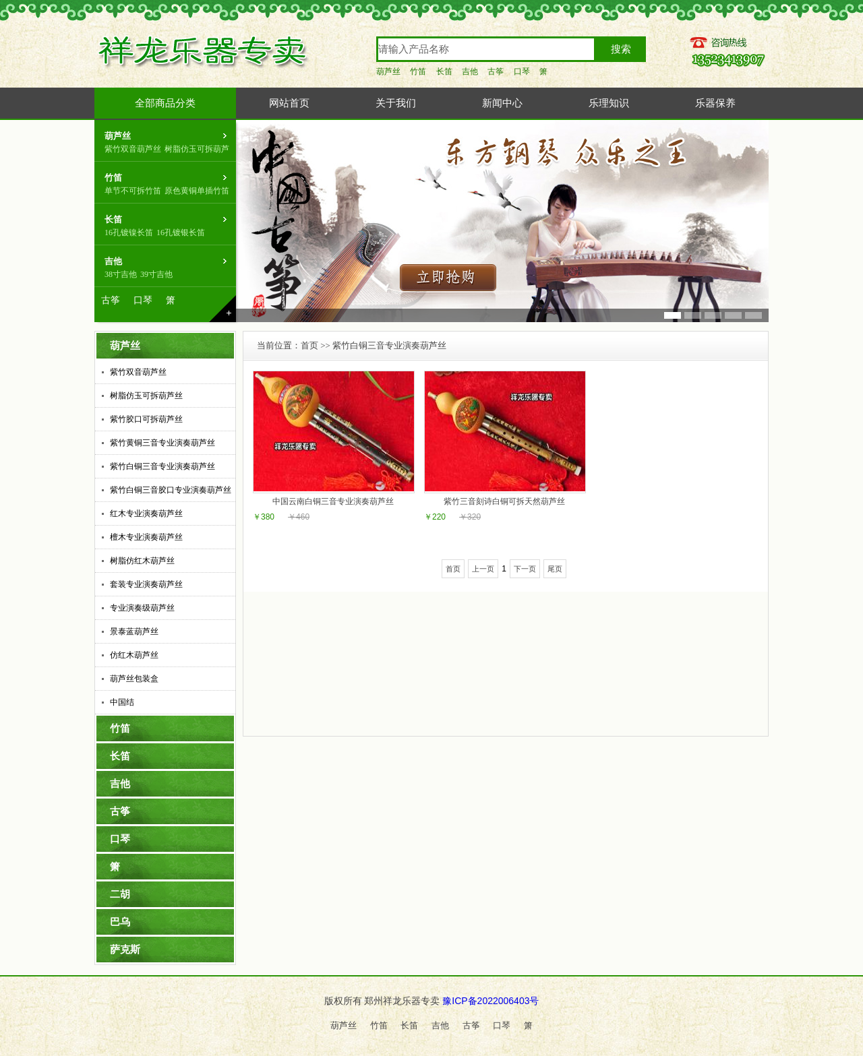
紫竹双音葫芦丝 (133, 149)
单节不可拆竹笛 (133, 190)
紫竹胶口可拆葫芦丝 (146, 419)
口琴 (522, 71)
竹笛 (418, 71)
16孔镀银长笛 (180, 232)
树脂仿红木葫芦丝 (142, 560)
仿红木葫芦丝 (134, 655)
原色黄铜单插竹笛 (197, 190)
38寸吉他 (121, 274)
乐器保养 (715, 103)
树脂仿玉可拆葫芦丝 (146, 395)
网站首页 (289, 103)
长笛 (444, 71)
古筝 (495, 71)
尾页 (554, 569)
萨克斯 (125, 949)
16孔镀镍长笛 (129, 232)
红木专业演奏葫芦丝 (146, 513)
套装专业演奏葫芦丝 (146, 584)
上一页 (483, 569)
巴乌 (120, 922)
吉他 (470, 71)
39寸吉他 (156, 274)
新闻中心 (502, 103)
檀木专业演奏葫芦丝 (146, 537)
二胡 (120, 894)
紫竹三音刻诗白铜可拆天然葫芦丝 (504, 501)
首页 (309, 345)
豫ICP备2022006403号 (490, 1000)
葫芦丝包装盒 (134, 678)
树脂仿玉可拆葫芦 (197, 149)
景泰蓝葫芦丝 (134, 631)
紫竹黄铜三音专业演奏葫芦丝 (162, 442)
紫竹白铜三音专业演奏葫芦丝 (162, 466)
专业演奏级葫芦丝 (142, 608)
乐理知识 (609, 103)
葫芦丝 (388, 71)
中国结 (122, 702)
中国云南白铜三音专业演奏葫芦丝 (333, 501)
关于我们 (396, 103)
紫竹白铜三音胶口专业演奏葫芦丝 (170, 490)
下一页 (525, 569)
